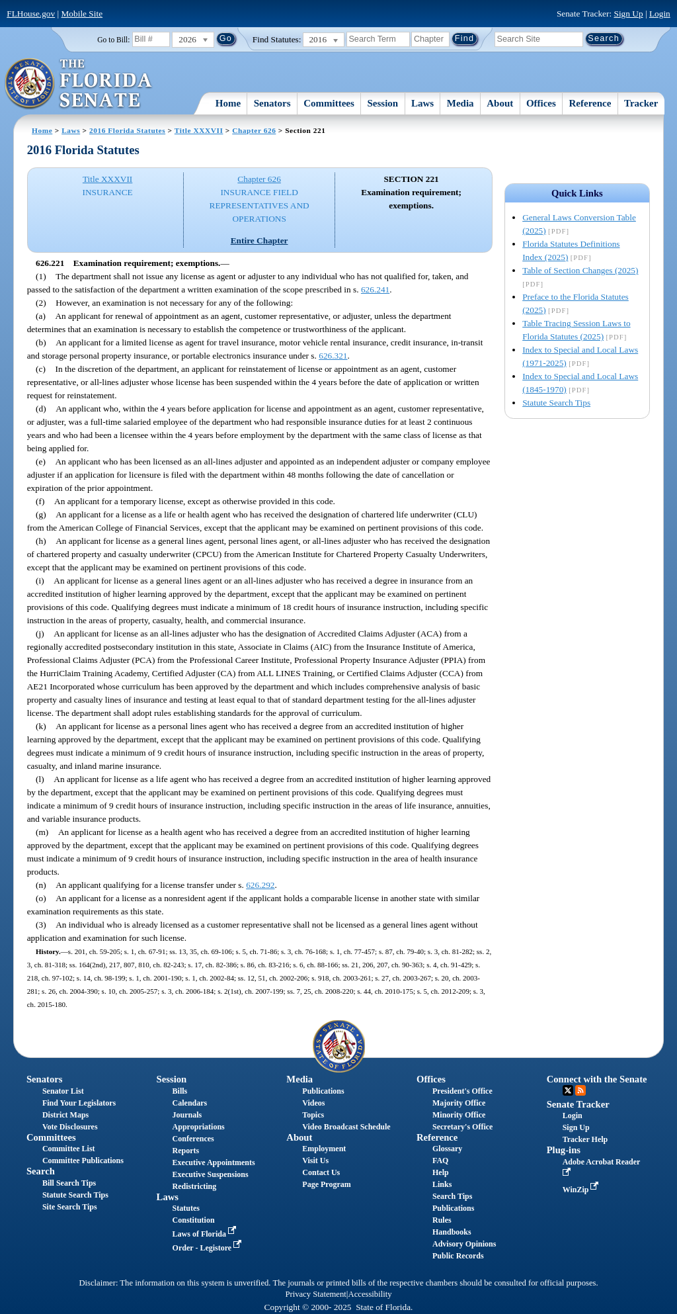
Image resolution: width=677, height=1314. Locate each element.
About (500, 103)
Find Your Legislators (79, 1103)
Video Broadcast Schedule (346, 1126)
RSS (580, 1090)
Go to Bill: (113, 40)
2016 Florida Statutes (127, 130)
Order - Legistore (209, 1247)
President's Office (462, 1091)
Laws (422, 103)
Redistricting (195, 1186)
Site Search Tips (69, 1206)
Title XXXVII (199, 130)
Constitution (194, 1220)
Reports (186, 1150)
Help (440, 1172)
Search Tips (452, 1196)
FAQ (440, 1160)
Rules (442, 1220)
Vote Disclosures (70, 1126)
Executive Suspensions (211, 1174)
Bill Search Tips (69, 1183)
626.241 (375, 289)
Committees (328, 103)
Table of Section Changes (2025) (580, 270)
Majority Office (458, 1103)
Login (659, 14)
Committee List (68, 1148)
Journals (187, 1114)
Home (228, 103)
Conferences (193, 1138)
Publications (323, 1091)
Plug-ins (563, 1150)
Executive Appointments (214, 1162)
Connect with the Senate (597, 1079)
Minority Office (458, 1114)
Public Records (458, 1255)
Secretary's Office (462, 1126)
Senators (272, 103)
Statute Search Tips (556, 403)
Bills (180, 1091)
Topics (313, 1114)
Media (460, 103)
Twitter (568, 1090)
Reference (590, 103)
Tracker (641, 103)
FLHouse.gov (31, 14)
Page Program (326, 1184)
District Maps (65, 1114)
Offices (541, 103)
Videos (313, 1103)
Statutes (186, 1208)
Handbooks (451, 1232)
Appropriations (199, 1126)
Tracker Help (585, 1139)
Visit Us (315, 1160)
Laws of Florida (206, 1234)
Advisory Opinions (464, 1243)
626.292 (260, 885)
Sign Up (628, 14)
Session (383, 103)
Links (442, 1184)
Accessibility (370, 1294)
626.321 (333, 356)
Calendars (190, 1103)
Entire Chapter (259, 240)
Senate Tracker (578, 1104)
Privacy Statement (315, 1294)
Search (40, 1171)
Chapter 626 (254, 130)
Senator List (63, 1091)
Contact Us (321, 1172)
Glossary (447, 1148)
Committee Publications (83, 1160)
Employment (324, 1148)
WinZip (582, 1189)
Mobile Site (82, 14)
